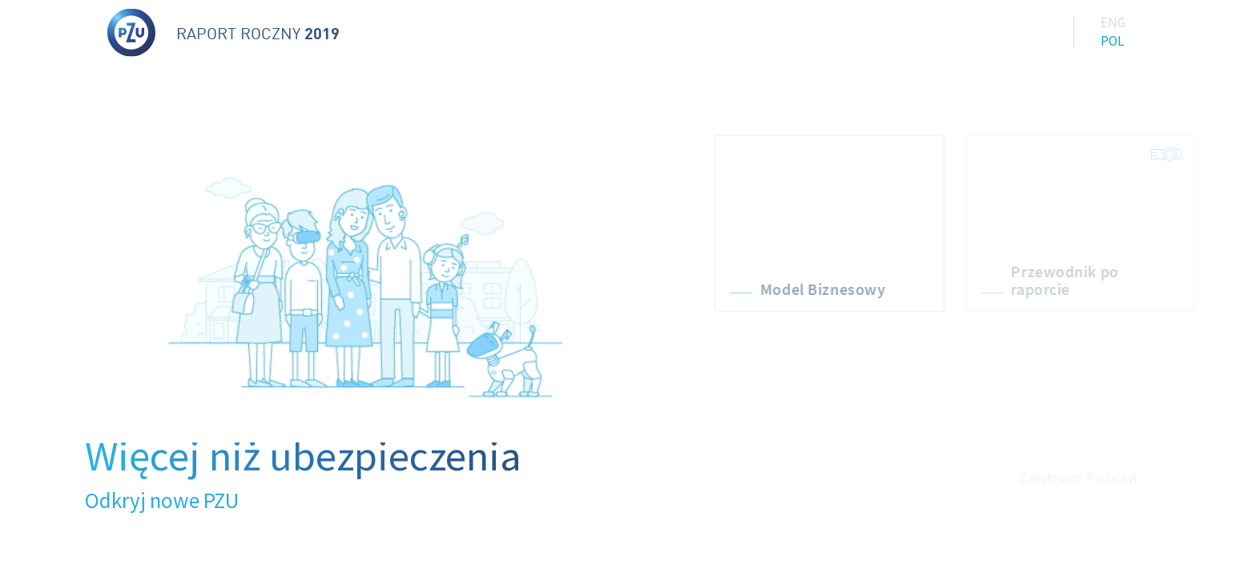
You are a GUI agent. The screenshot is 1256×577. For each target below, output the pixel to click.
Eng (1113, 21)
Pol (1112, 38)
